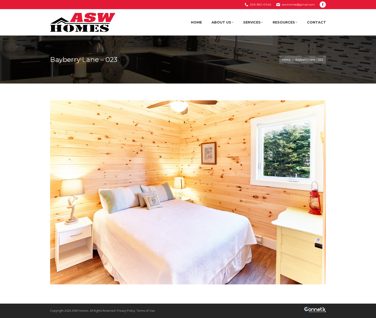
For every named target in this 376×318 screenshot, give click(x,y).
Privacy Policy (126, 311)
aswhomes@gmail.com (298, 4)
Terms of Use (145, 311)
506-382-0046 (260, 4)
